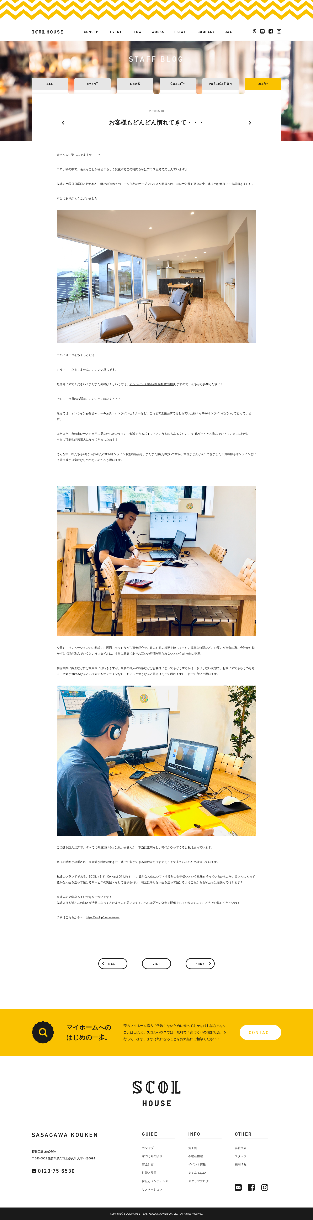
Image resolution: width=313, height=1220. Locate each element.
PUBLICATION (220, 84)
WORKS (158, 32)
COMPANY (206, 32)
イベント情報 (197, 1164)
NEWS (135, 84)
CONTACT (260, 1032)
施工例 (192, 1148)
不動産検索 (195, 1156)
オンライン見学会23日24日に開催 (151, 384)
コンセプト (149, 1148)
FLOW (137, 32)
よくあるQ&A (197, 1172)
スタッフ (240, 1156)
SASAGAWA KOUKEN (65, 1134)
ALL (50, 84)
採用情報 (240, 1164)
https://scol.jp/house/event (103, 917)
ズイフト (150, 433)
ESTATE (181, 32)
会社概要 (240, 1148)
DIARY (263, 84)
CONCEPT (92, 32)
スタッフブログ (198, 1181)
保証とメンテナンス (155, 1181)
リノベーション (152, 1189)
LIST (156, 964)
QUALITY (177, 84)
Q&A (228, 32)
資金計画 (148, 1164)
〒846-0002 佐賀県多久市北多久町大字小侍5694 (63, 1158)
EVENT (116, 32)
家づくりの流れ (152, 1156)
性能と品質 (149, 1172)
